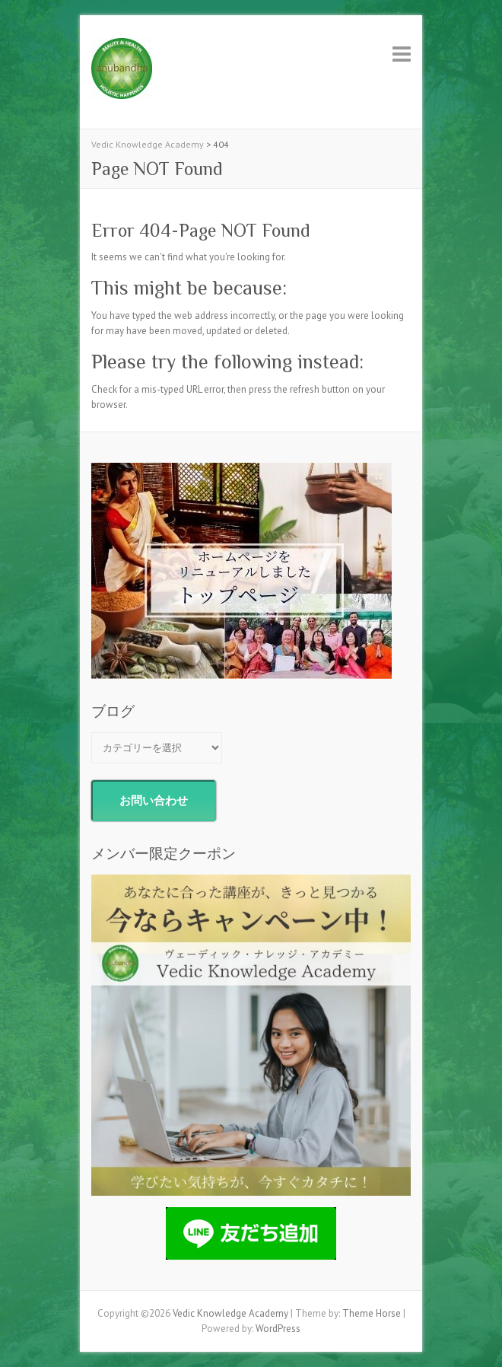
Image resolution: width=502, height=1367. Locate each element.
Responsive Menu (401, 54)
